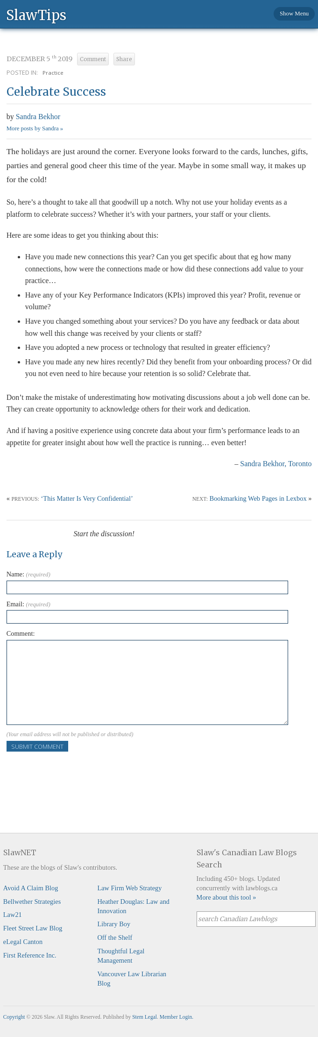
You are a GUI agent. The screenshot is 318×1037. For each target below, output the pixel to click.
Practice (53, 72)
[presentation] (77, 770)
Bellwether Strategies (32, 901)
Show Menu (294, 13)
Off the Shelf (114, 937)
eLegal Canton (22, 941)
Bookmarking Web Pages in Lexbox (258, 498)
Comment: (21, 633)
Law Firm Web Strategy (129, 888)
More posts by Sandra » (35, 128)
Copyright (14, 1017)
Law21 (12, 914)
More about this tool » (226, 897)
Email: (28, 604)
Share (124, 59)
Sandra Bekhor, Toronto (275, 464)
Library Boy (113, 924)
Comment (93, 59)
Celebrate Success (56, 92)
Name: (28, 574)
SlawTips (36, 14)
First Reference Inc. (30, 955)
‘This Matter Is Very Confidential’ (87, 498)
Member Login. (176, 1017)
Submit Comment (37, 746)
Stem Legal (144, 1017)
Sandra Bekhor (38, 117)
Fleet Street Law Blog (33, 928)
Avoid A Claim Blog (30, 888)
